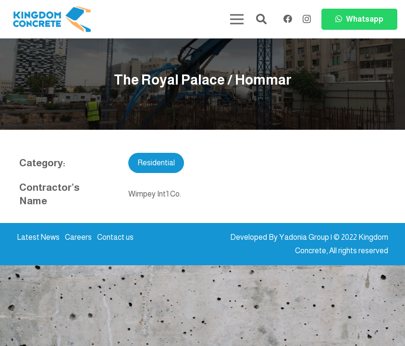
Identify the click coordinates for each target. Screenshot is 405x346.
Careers (78, 237)
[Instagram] (307, 19)
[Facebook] (287, 18)
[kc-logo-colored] (52, 19)
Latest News (38, 237)
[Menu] (237, 19)
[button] (261, 19)
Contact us (115, 237)
